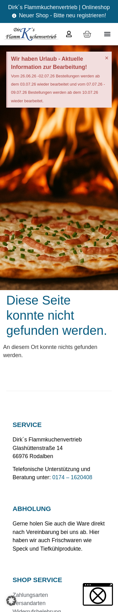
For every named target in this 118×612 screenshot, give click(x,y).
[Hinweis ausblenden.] (107, 58)
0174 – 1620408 (72, 477)
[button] (107, 34)
